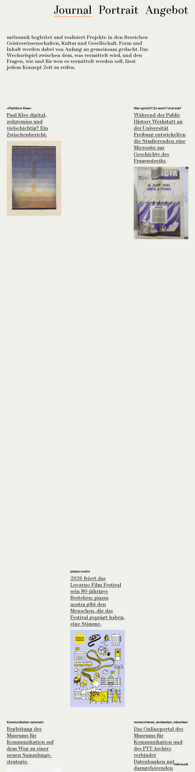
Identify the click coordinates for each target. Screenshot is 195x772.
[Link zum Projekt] (34, 161)
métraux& (181, 764)
